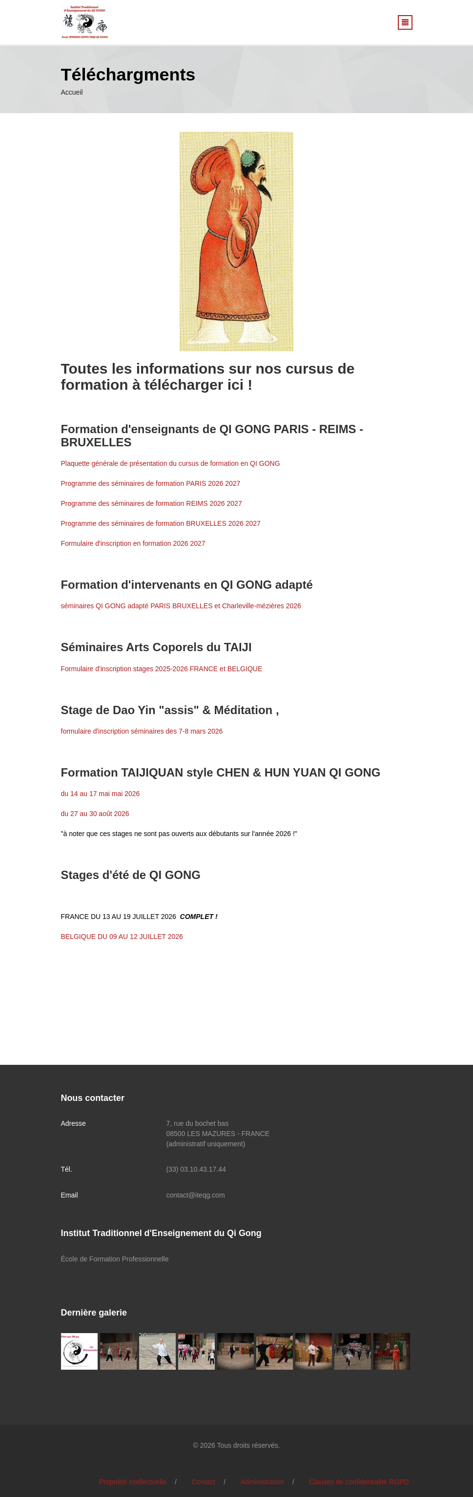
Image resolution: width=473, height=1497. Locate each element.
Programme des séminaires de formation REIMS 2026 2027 (151, 503)
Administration (262, 1482)
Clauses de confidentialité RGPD (359, 1482)
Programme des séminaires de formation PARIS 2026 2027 (151, 483)
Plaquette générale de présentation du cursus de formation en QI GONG (170, 463)
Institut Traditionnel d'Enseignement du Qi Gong (161, 1233)
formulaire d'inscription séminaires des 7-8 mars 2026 (142, 731)
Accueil (72, 92)
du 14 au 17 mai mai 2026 (100, 794)
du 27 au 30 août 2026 (95, 814)
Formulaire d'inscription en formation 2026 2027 (133, 543)
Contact (203, 1482)
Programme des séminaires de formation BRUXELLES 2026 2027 (161, 523)
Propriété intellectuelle (132, 1482)
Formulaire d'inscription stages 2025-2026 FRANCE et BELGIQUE (162, 669)
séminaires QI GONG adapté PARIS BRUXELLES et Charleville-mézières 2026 (181, 606)
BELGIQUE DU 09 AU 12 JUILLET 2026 (122, 936)
